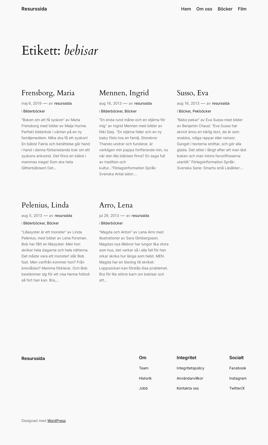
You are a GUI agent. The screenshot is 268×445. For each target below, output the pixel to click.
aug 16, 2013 (110, 103)
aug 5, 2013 (31, 215)
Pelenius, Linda (45, 205)
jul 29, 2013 (109, 215)
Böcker (131, 111)
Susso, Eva (192, 93)
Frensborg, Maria (48, 93)
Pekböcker (202, 111)
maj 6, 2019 (31, 103)
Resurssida (34, 9)
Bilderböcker (34, 111)
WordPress (56, 420)
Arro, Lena (116, 205)
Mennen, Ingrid (124, 93)
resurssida (63, 103)
